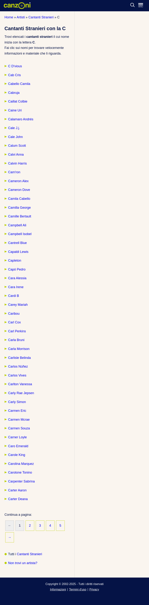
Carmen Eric (17, 410)
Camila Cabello (19, 199)
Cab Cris (14, 75)
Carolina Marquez (21, 464)
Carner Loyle (17, 437)
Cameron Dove (19, 190)
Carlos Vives (17, 375)
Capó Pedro (17, 269)
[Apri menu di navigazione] (142, 5)
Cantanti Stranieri (29, 554)
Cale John (15, 137)
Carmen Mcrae (19, 419)
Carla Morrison (19, 349)
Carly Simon (17, 402)
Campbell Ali (17, 225)
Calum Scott (17, 145)
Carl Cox (14, 322)
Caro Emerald (18, 446)
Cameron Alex (18, 181)
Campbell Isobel (20, 234)
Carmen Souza (19, 428)
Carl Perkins (17, 331)
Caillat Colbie (17, 101)
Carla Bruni (16, 340)
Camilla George (19, 207)
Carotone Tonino (20, 472)
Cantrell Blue (17, 243)
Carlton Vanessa (20, 384)
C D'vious (15, 66)
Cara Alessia (17, 278)
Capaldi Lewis (18, 252)
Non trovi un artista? (22, 563)
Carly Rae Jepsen (21, 393)
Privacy (94, 589)
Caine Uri (15, 110)
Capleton (14, 260)
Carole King (16, 455)
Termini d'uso (77, 589)
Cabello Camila (19, 84)
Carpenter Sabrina (21, 481)
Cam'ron (14, 172)
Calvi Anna (16, 154)
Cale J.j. (14, 128)
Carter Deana (18, 499)
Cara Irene (16, 287)
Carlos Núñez (18, 366)
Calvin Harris (17, 163)
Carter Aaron (17, 490)
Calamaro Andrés (20, 119)
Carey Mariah (18, 304)
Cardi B (13, 296)
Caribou (14, 313)
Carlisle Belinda (19, 358)
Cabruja (14, 93)
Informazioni (58, 589)
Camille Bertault (19, 216)
